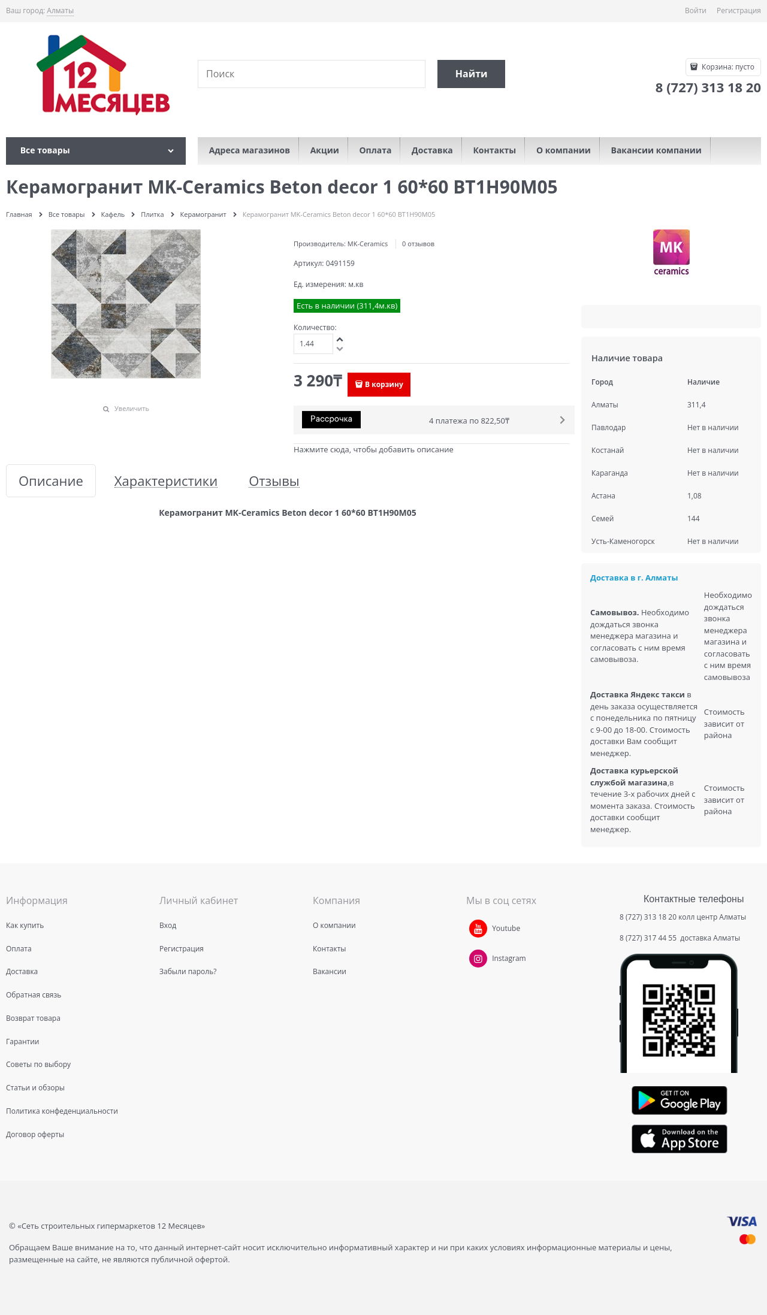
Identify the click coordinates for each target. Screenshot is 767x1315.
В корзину (384, 384)
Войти (695, 10)
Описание (51, 481)
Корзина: (727, 67)
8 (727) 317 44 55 (649, 938)
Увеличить (131, 408)
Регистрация (739, 10)
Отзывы (274, 481)
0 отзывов (418, 243)
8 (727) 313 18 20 (648, 917)
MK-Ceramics (368, 243)
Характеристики (166, 481)
